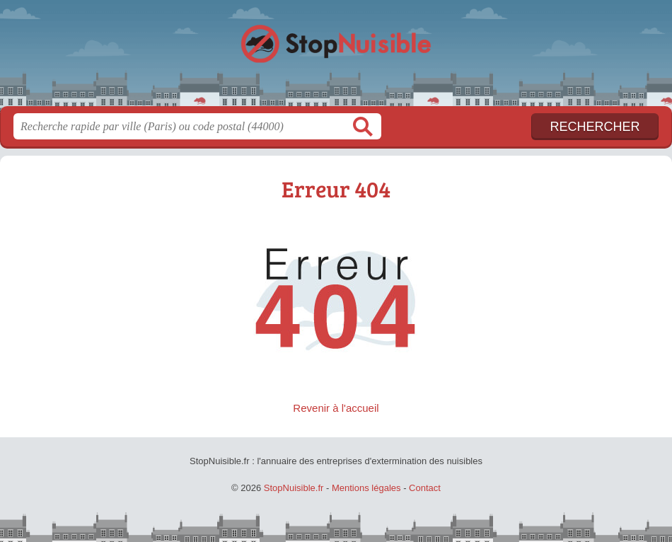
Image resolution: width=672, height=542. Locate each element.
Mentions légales (366, 488)
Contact (425, 488)
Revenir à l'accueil (335, 408)
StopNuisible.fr (336, 58)
